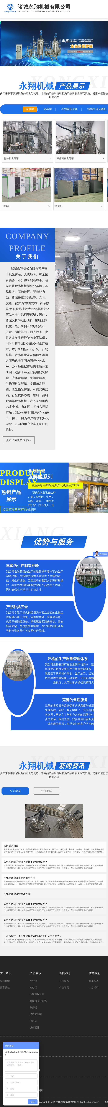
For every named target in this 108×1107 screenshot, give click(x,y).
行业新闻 (46, 790)
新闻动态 (65, 973)
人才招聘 (93, 987)
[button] (49, 63)
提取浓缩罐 (36, 1014)
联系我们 (94, 973)
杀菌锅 (33, 1007)
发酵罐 (30, 109)
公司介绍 (5, 981)
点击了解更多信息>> (18, 440)
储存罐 (48, 109)
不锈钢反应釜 (69, 109)
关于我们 (5, 973)
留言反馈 (5, 987)
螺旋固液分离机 (38, 1001)
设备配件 (34, 1027)
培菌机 (33, 1021)
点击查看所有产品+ (16, 509)
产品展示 (35, 973)
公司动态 (15, 790)
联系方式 (93, 981)
